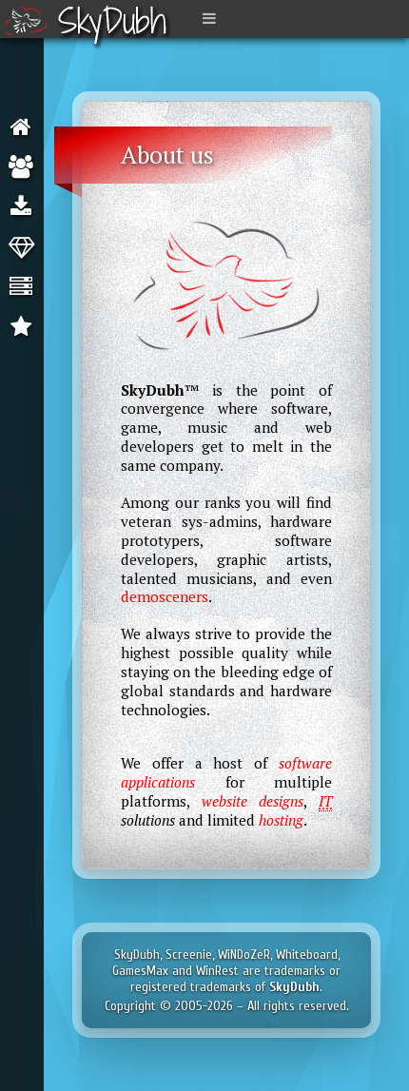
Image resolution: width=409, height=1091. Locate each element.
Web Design (25, 247)
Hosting (25, 287)
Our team (25, 167)
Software (25, 207)
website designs (253, 800)
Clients (25, 327)
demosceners (164, 596)
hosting (281, 819)
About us (25, 127)
